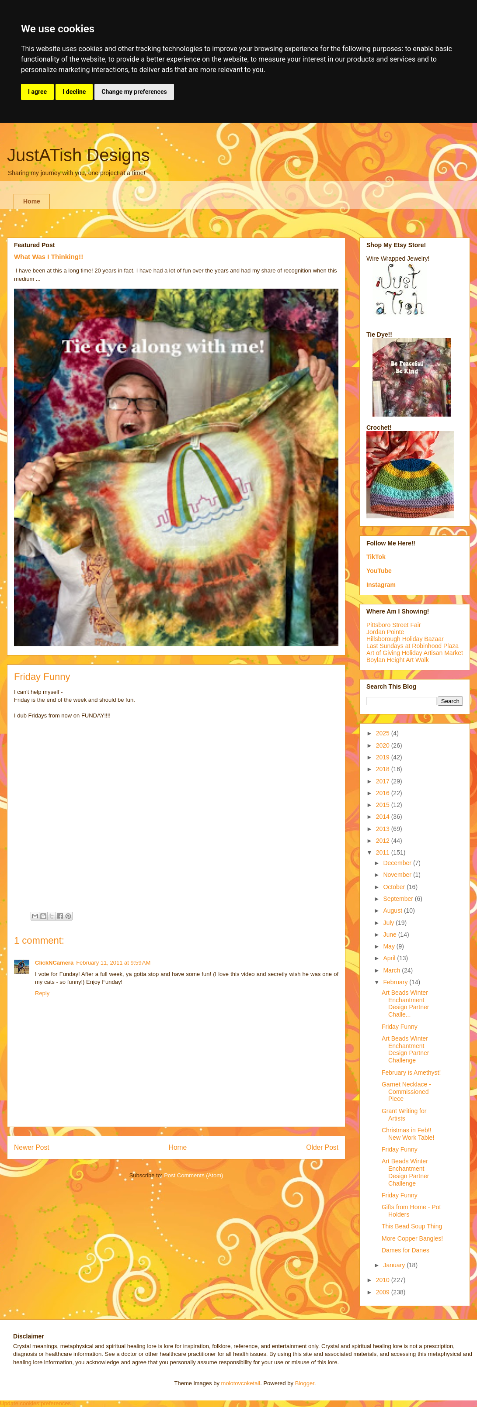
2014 (383, 816)
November (398, 874)
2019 (383, 757)
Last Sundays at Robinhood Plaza (412, 645)
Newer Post (31, 1147)
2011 (383, 852)
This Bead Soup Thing (412, 1226)
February (396, 982)
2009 (383, 1292)
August (393, 910)
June (390, 934)
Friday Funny (400, 1026)
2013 (383, 828)
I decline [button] (74, 91)
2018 (383, 769)
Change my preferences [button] (134, 91)
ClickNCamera (54, 962)
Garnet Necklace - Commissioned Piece (406, 1092)
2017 (383, 781)
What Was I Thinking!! (48, 256)
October (395, 886)
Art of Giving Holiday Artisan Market (414, 652)
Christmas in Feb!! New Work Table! (408, 1134)
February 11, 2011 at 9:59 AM (113, 962)
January (395, 1265)
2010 (383, 1279)
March (392, 970)
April (390, 958)
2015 (383, 804)
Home (31, 201)
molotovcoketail (241, 1383)
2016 (383, 793)
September (398, 898)
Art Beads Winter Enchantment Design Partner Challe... (405, 1003)
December (398, 862)
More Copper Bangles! (412, 1238)
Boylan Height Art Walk (397, 659)
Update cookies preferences (35, 1403)
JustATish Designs (78, 155)
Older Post (322, 1147)
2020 (383, 745)
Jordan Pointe (385, 631)
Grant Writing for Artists (404, 1114)
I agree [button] (37, 91)
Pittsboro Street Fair (393, 624)
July (389, 922)
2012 (383, 840)
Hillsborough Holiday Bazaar (405, 638)
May (389, 946)
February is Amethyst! (411, 1072)
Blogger (304, 1383)
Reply (42, 993)
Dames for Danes (405, 1250)
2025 (383, 733)
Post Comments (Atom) (193, 1175)
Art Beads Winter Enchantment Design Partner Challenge (405, 1049)
